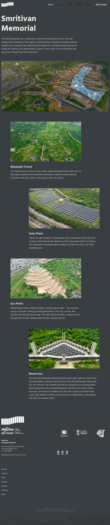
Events (78, 4)
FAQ (3, 494)
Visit (70, 4)
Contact (4, 490)
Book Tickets (101, 4)
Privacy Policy (48, 508)
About (50, 4)
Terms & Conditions (60, 508)
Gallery (89, 4)
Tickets (60, 4)
